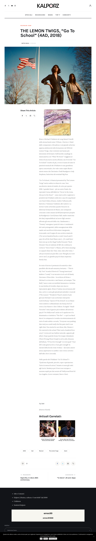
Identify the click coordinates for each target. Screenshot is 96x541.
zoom (65, 451)
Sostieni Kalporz (19, 505)
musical (41, 451)
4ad (32, 451)
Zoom (29, 25)
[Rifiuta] (94, 536)
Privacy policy (53, 538)
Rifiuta (45, 538)
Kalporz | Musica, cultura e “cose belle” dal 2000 (30, 498)
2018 (24, 451)
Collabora (17, 501)
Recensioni (23, 25)
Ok (41, 538)
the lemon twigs (53, 451)
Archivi (7, 525)
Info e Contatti (19, 494)
